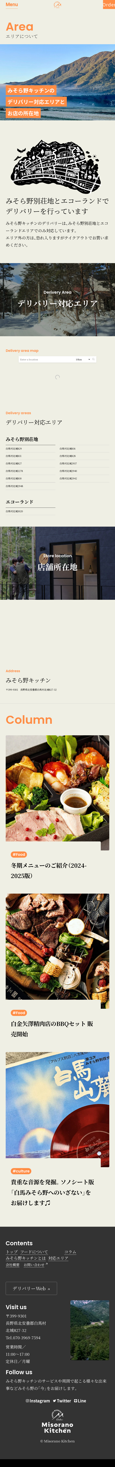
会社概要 (12, 1264)
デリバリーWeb (29, 1288)
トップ (12, 1252)
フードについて (34, 1252)
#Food (19, 854)
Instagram (38, 1401)
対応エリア (58, 1258)
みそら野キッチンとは (26, 1258)
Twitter (62, 1401)
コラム (70, 1252)
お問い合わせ (34, 1264)
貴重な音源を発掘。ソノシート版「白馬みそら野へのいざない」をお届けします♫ (52, 1192)
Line (80, 1401)
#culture (21, 1171)
